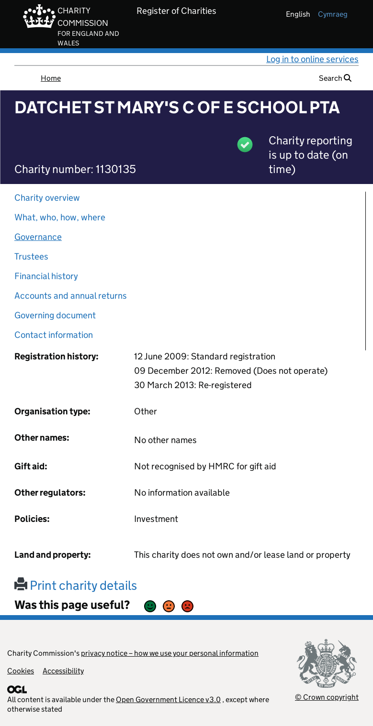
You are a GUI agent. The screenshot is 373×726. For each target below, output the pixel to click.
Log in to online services (312, 59)
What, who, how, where (59, 217)
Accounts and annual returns (70, 295)
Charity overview (47, 197)
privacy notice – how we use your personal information (170, 653)
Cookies (20, 670)
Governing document (55, 315)
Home (51, 78)
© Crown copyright (327, 697)
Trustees (31, 256)
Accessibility (63, 670)
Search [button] (335, 78)
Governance (38, 236)
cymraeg (333, 14)
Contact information (53, 334)
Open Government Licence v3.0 (168, 699)
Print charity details (75, 585)
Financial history (46, 276)
